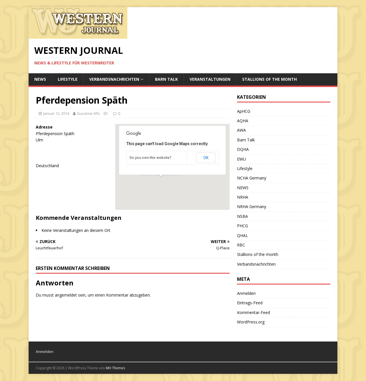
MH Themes (115, 368)
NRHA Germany (251, 206)
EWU (241, 159)
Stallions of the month (269, 79)
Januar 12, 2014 (56, 113)
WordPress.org (250, 322)
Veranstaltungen (210, 79)
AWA (241, 130)
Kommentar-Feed (253, 312)
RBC (241, 245)
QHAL (242, 235)
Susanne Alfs (88, 113)
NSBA (242, 216)
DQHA (243, 149)
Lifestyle (67, 79)
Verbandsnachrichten (114, 79)
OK (205, 157)
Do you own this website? (150, 158)
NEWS (40, 79)
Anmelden (246, 293)
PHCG (242, 225)
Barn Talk (166, 79)
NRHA (242, 197)
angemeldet (66, 295)
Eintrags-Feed (249, 302)
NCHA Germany (251, 178)
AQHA (242, 120)
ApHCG (243, 111)
